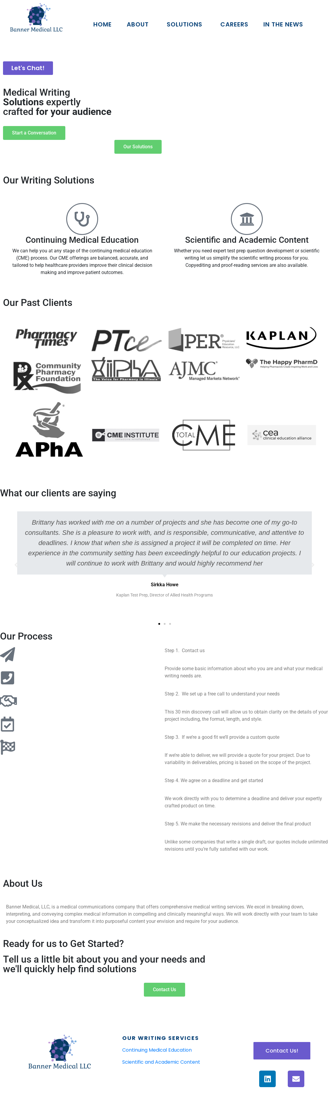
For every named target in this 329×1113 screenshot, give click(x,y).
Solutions (184, 24)
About (138, 24)
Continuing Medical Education (82, 240)
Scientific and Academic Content (247, 240)
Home (102, 24)
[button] (159, 624)
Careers (234, 24)
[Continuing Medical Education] (82, 219)
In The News (283, 24)
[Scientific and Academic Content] (247, 219)
